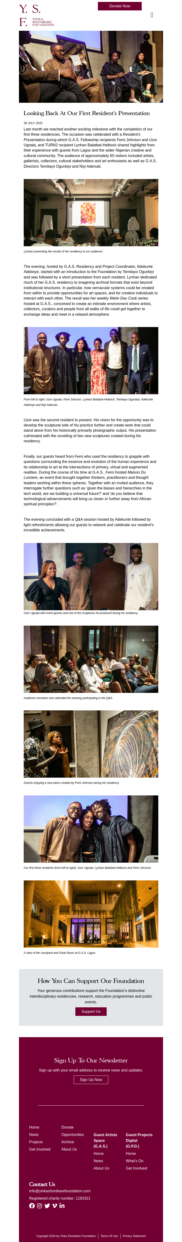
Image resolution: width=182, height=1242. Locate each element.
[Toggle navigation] (152, 14)
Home (34, 1127)
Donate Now (119, 6)
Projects (36, 1142)
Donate (67, 1127)
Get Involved (39, 1149)
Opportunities (72, 1135)
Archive (67, 1142)
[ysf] (36, 15)
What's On (134, 1161)
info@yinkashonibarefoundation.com (60, 1191)
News (34, 1135)
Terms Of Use (109, 1236)
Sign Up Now (91, 1080)
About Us (69, 1149)
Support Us (91, 1011)
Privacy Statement (134, 1236)
